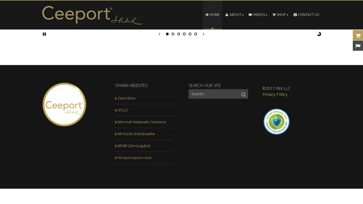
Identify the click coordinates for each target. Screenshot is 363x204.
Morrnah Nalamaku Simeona (142, 121)
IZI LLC (123, 109)
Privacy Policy (274, 94)
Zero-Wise (127, 98)
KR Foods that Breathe (136, 133)
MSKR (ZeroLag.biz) (134, 145)
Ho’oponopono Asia (134, 157)
